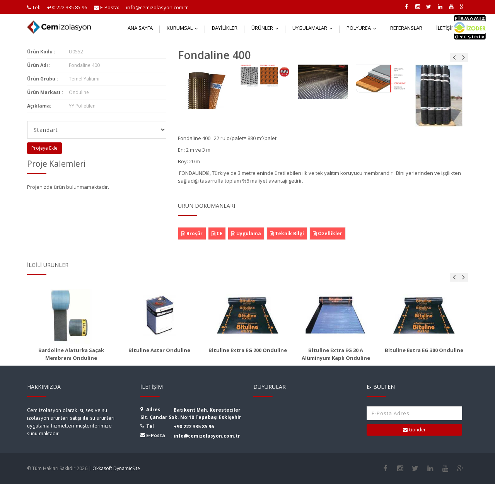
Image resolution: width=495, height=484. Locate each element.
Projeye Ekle (44, 148)
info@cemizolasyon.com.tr (207, 436)
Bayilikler (224, 27)
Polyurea (363, 27)
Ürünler (266, 27)
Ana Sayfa (140, 27)
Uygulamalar (314, 27)
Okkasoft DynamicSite (116, 468)
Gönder (414, 429)
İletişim (450, 27)
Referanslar (406, 27)
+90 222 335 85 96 (194, 426)
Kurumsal (184, 27)
